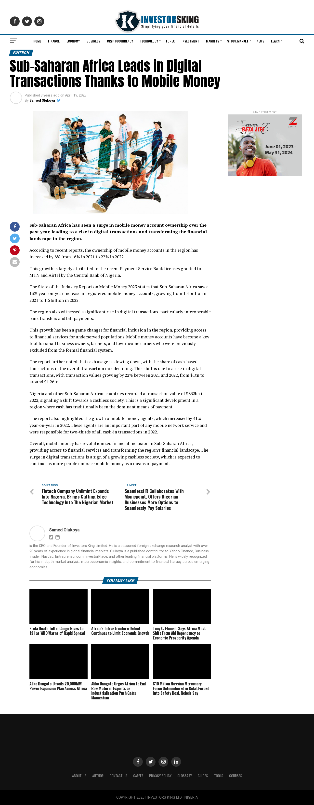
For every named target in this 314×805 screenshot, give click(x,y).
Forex (170, 40)
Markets (212, 40)
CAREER (138, 775)
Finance (54, 40)
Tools (218, 775)
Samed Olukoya (42, 100)
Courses (235, 775)
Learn (275, 40)
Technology (149, 40)
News (260, 40)
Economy (73, 40)
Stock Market (238, 40)
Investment (190, 40)
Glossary (184, 775)
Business (93, 40)
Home (37, 40)
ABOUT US (79, 775)
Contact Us (118, 775)
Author (98, 775)
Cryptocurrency (120, 40)
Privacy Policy (160, 775)
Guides (203, 775)
